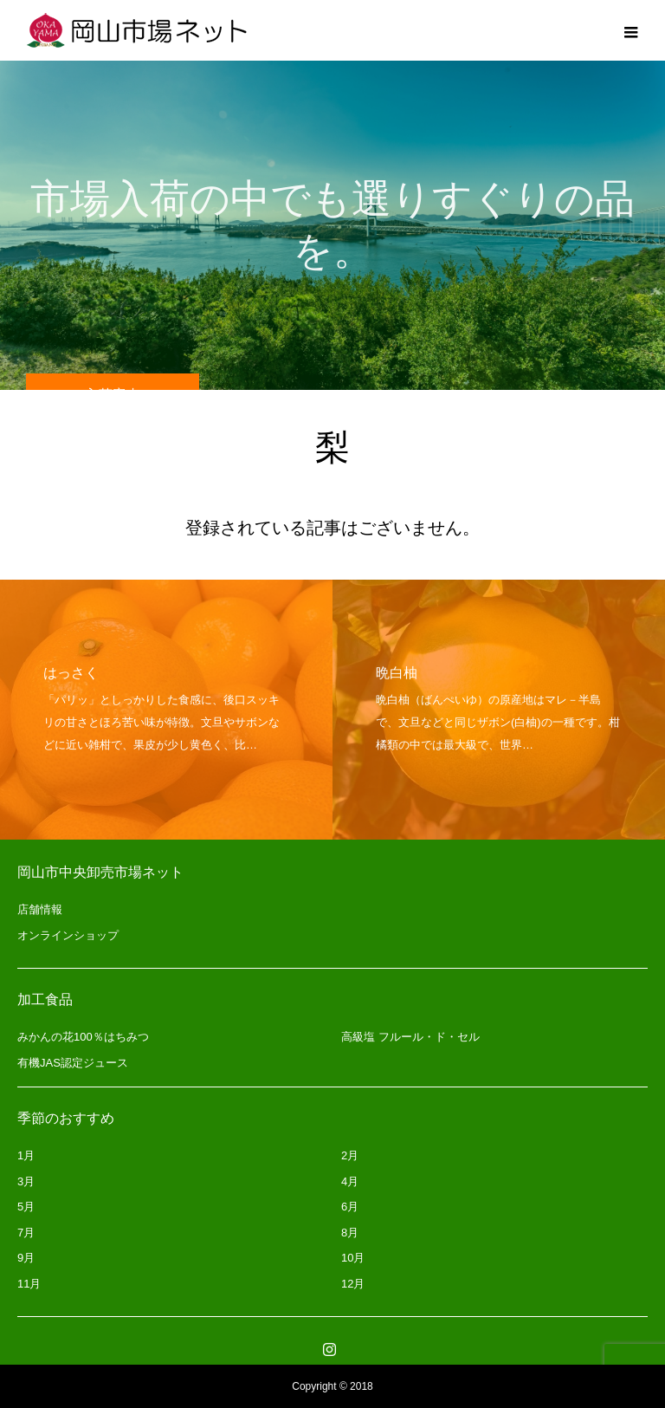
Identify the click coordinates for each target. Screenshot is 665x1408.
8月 (349, 1232)
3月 (26, 1181)
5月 (26, 1206)
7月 (26, 1232)
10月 (353, 1257)
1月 (26, 1155)
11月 (29, 1283)
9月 (26, 1257)
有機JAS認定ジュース (72, 1062)
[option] (166, 710)
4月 (349, 1181)
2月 (349, 1155)
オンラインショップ (68, 935)
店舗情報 (39, 909)
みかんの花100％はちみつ (83, 1036)
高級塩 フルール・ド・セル (410, 1036)
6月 (349, 1206)
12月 (353, 1283)
